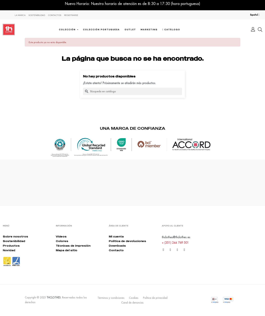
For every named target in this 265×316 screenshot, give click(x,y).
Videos (61, 236)
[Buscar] (132, 91)
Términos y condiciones (111, 297)
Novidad (9, 250)
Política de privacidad (155, 297)
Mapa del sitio (66, 250)
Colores (62, 241)
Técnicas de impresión (73, 245)
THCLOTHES (54, 297)
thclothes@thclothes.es (176, 237)
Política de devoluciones (127, 241)
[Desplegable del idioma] (254, 15)
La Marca (20, 15)
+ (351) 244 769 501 (175, 242)
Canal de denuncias (132, 302)
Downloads (117, 245)
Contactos (54, 15)
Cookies (133, 297)
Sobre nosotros (15, 236)
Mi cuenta (116, 236)
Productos (11, 245)
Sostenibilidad (37, 15)
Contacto (116, 250)
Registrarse (71, 15)
